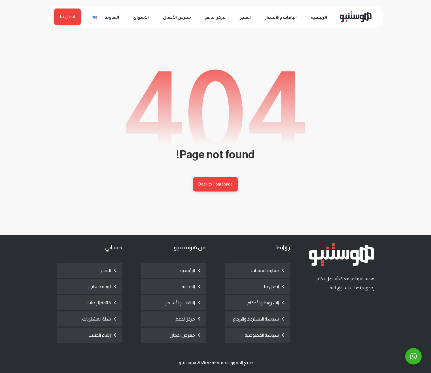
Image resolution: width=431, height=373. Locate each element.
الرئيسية (187, 270)
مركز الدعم (185, 319)
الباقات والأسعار (180, 302)
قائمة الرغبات (99, 302)
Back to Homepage (215, 184)
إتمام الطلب (100, 335)
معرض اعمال (182, 335)
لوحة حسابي (99, 286)
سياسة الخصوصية (262, 335)
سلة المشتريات (96, 319)
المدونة (188, 286)
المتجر (105, 270)
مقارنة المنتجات (265, 270)
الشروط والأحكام (263, 302)
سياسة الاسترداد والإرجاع (256, 319)
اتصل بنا (271, 286)
